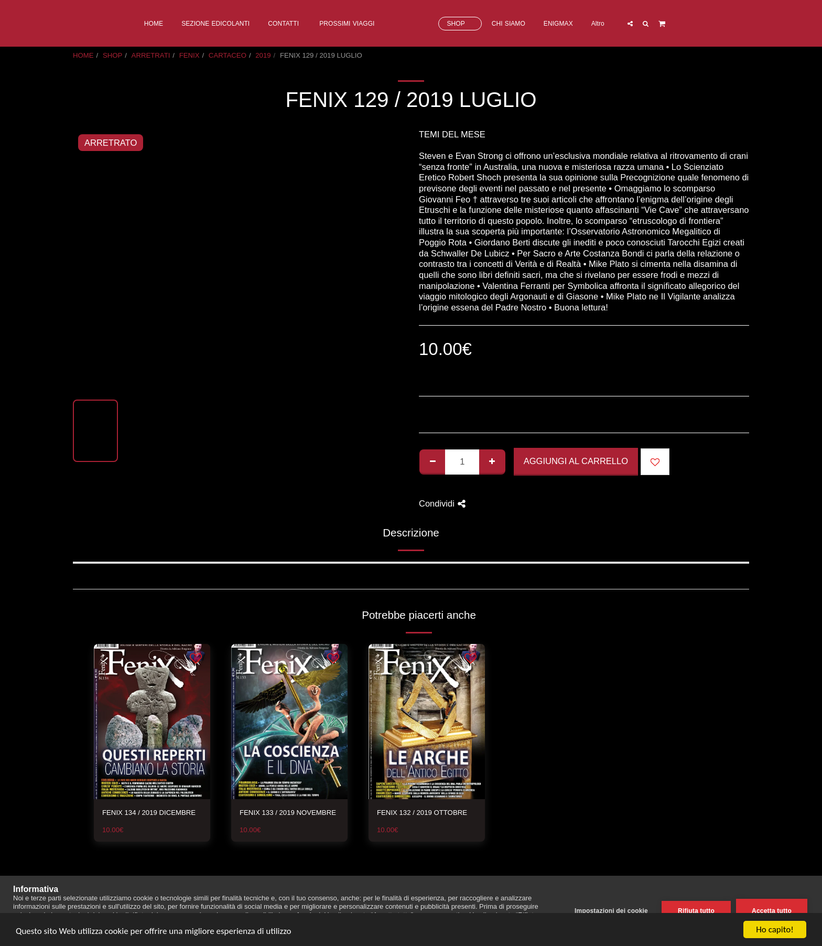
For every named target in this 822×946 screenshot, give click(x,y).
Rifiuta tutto (696, 911)
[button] (672, 23)
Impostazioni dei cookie (611, 911)
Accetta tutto (772, 911)
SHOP (112, 55)
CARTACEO (227, 55)
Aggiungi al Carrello (576, 461)
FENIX (189, 55)
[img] (152, 721)
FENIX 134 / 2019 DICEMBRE (149, 812)
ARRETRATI (151, 55)
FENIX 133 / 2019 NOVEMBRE (288, 812)
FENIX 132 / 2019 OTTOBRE (422, 812)
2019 (263, 55)
